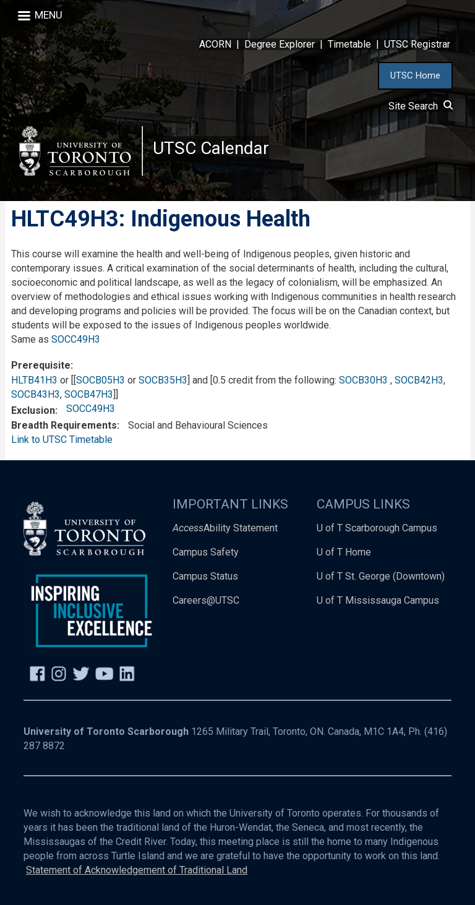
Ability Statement (225, 528)
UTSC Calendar (211, 148)
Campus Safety (206, 552)
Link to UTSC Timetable (62, 439)
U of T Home (344, 552)
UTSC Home (415, 75)
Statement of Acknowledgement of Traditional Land (136, 870)
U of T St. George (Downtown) (381, 576)
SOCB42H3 (419, 380)
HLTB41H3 (34, 380)
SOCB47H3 (88, 394)
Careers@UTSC (206, 600)
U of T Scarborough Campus (377, 528)
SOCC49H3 (75, 339)
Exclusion (33, 410)
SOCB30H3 (363, 380)
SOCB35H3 (163, 380)
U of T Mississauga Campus (378, 600)
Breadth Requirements (64, 425)
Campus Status (205, 576)
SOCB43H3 (35, 394)
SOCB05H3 (100, 380)
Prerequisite (41, 365)
